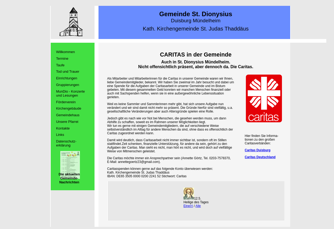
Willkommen (65, 52)
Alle (198, 206)
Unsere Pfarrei (67, 122)
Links (60, 135)
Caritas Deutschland (260, 157)
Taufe (60, 65)
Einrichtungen (66, 78)
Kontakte (63, 128)
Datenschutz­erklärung (66, 143)
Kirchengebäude (68, 108)
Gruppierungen (67, 85)
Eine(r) (188, 206)
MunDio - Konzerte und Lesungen (70, 93)
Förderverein (66, 102)
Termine (62, 59)
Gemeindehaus (67, 115)
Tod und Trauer (67, 72)
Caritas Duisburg (258, 150)
